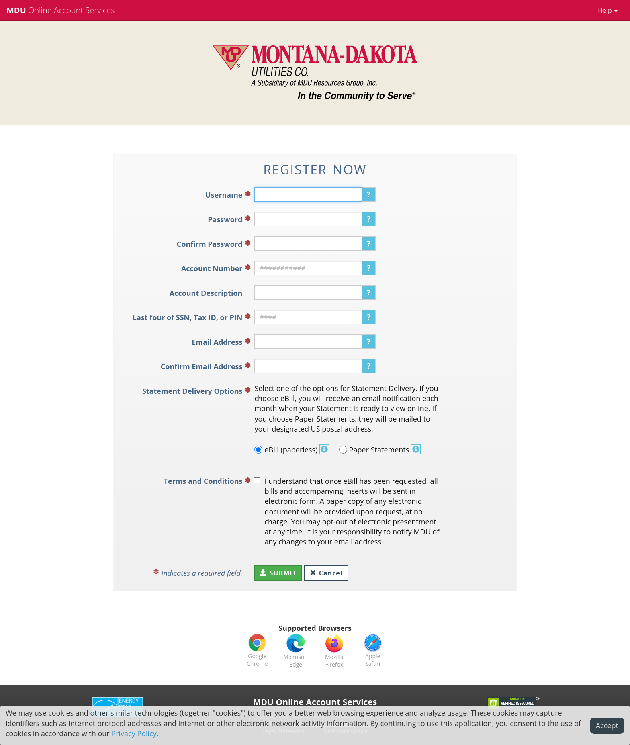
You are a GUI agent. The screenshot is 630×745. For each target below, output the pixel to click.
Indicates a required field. (202, 573)
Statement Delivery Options (192, 391)
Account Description (206, 293)
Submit (278, 573)
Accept (607, 725)
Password (225, 219)
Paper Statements (380, 449)
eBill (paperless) (291, 449)
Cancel (326, 573)
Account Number (212, 268)
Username (223, 195)
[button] (324, 449)
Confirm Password (210, 244)
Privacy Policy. (134, 733)
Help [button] (608, 10)
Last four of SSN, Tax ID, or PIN (188, 317)
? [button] (369, 194)
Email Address (217, 342)
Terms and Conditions (203, 481)
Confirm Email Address (202, 366)
